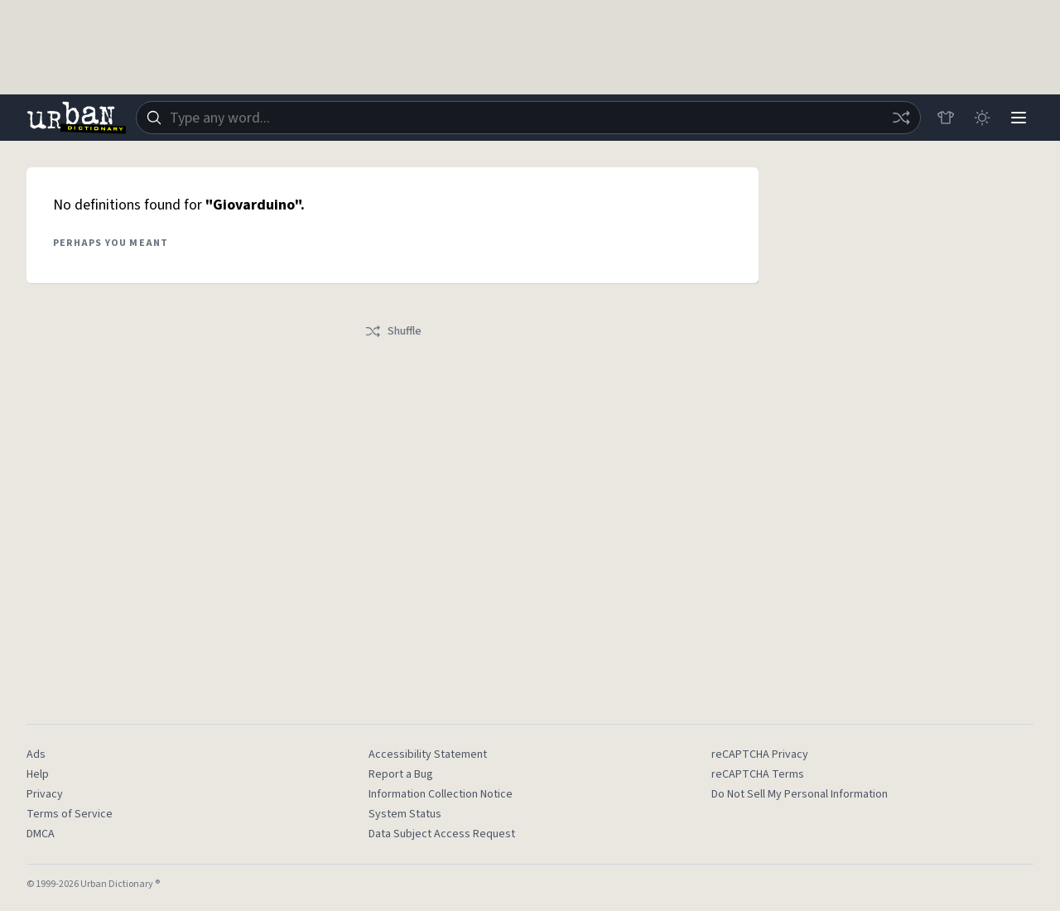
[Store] (946, 118)
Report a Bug (401, 774)
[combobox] (528, 117)
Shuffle (393, 331)
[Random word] (901, 118)
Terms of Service (69, 814)
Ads (36, 754)
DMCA (40, 834)
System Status (405, 814)
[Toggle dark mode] (982, 118)
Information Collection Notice (441, 794)
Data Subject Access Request (442, 834)
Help (37, 774)
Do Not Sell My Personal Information (799, 794)
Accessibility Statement (428, 754)
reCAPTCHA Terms (757, 774)
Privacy (44, 794)
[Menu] (1019, 118)
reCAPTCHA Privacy (759, 754)
